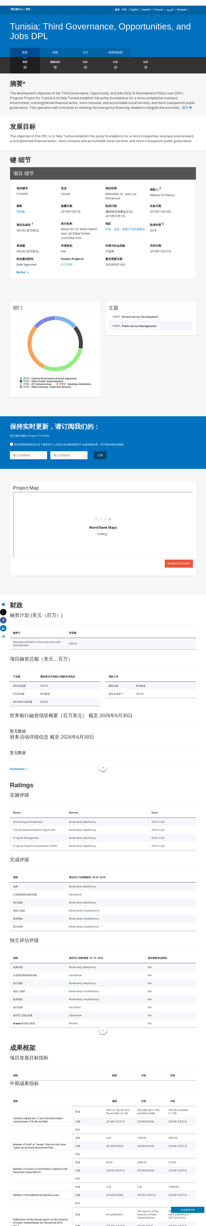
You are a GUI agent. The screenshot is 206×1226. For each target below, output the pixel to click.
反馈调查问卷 (187, 1210)
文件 (85, 52)
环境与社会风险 (115, 245)
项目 (28, 9)
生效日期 (155, 206)
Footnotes (17, 769)
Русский (181, 9)
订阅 (100, 455)
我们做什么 (17, 9)
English (134, 9)
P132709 (66, 264)
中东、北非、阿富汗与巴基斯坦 (125, 229)
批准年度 (157, 224)
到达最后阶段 (24, 259)
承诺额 (20, 245)
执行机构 (66, 223)
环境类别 (66, 245)
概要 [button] (25, 65)
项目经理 (111, 188)
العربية (170, 9)
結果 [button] (146, 65)
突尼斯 (20, 211)
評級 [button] (115, 65)
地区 (108, 223)
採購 (55, 52)
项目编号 (22, 188)
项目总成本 (24, 224)
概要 (25, 52)
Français (158, 9)
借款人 (155, 188)
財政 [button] (85, 65)
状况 (64, 188)
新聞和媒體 (115, 52)
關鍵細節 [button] (55, 65)
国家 (19, 206)
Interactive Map (179, 563)
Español (146, 9)
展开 (187, 107)
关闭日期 (155, 245)
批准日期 (111, 206)
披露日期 (66, 206)
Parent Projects (72, 259)
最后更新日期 (113, 259)
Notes (20, 272)
